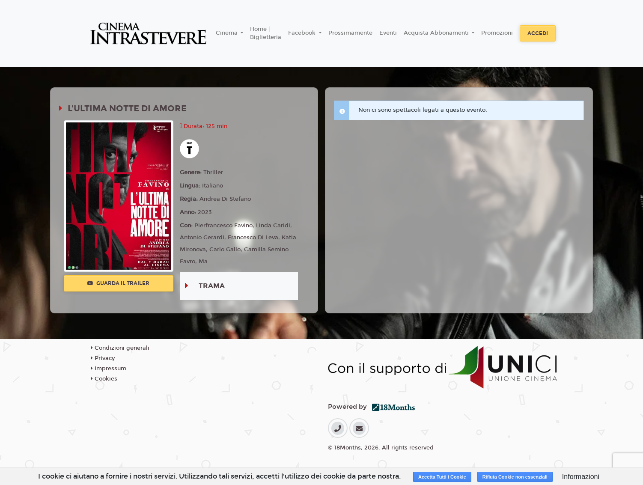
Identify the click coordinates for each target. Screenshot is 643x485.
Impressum (108, 368)
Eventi (388, 33)
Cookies (104, 378)
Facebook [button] (302, 33)
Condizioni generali (120, 348)
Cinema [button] (227, 33)
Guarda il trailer (118, 283)
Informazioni (580, 476)
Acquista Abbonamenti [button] (437, 33)
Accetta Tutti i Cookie (442, 476)
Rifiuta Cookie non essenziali (515, 476)
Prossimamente (350, 33)
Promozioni (497, 33)
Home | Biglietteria (265, 33)
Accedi (537, 33)
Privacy (103, 358)
